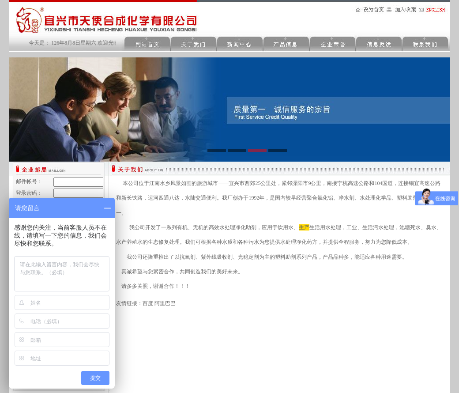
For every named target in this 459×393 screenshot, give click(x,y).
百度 (148, 303)
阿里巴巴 (165, 303)
